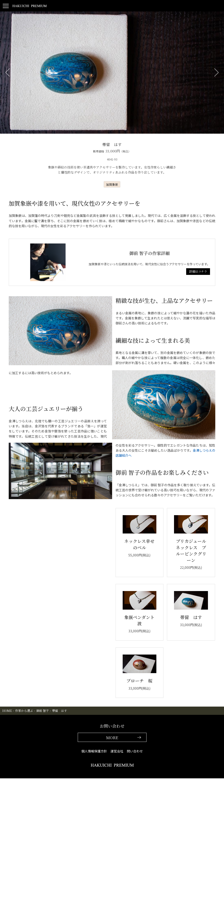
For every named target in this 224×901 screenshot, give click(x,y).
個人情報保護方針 (94, 751)
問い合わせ (135, 751)
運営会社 (117, 751)
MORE (112, 737)
